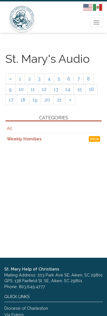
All (9, 128)
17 (11, 100)
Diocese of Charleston (26, 308)
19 (35, 100)
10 (21, 89)
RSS (94, 139)
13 (56, 89)
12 (44, 89)
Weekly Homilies (24, 138)
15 (79, 89)
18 (23, 100)
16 (91, 89)
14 (67, 89)
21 (59, 100)
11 (33, 89)
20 (47, 100)
